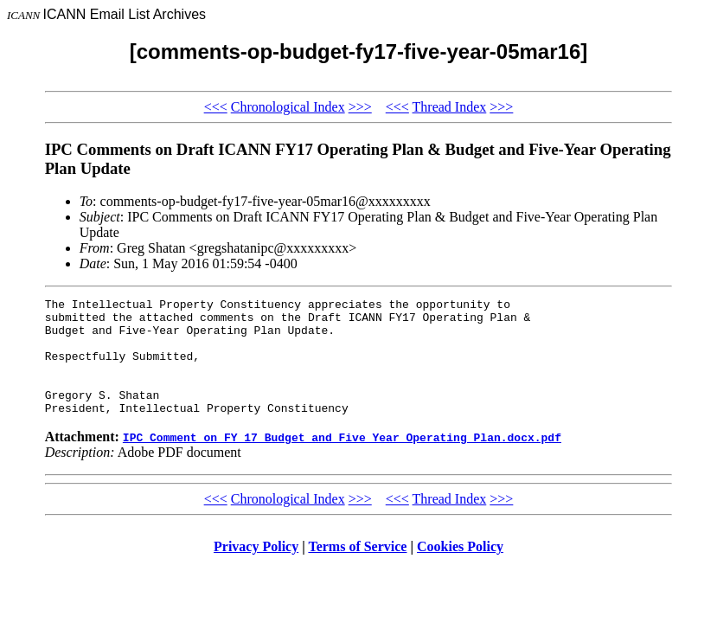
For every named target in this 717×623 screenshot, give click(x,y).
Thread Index (450, 107)
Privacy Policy (256, 569)
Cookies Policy (460, 569)
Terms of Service (357, 569)
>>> (360, 107)
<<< (215, 107)
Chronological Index (288, 107)
